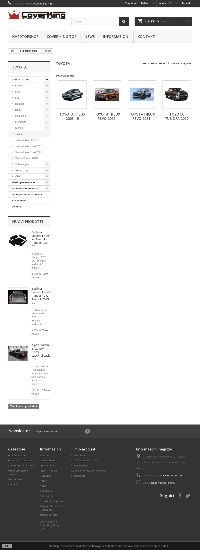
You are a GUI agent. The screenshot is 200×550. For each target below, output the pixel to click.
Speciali (44, 455)
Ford (17, 91)
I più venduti (47, 465)
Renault (19, 103)
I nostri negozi (48, 470)
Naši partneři (47, 496)
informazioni (116, 36)
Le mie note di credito (84, 460)
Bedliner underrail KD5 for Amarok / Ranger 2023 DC (40, 239)
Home (43, 480)
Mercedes (20, 121)
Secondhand (19, 200)
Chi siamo (46, 490)
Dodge (18, 85)
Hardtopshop (25, 36)
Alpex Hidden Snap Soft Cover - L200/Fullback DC (40, 352)
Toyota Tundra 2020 (26, 158)
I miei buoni (78, 475)
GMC (17, 176)
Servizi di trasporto (51, 501)
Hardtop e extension (24, 182)
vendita (16, 206)
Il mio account (83, 449)
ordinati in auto (21, 79)
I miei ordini (78, 455)
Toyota (18, 134)
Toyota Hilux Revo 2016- (28, 146)
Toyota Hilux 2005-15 (26, 140)
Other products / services (27, 194)
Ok (7, 546)
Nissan (18, 127)
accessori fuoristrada (25, 188)
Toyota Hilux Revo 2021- (28, 152)
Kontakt (146, 36)
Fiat (16, 97)
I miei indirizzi (79, 465)
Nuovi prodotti (27, 221)
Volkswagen (21, 164)
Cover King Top (61, 36)
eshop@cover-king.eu (162, 482)
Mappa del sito (48, 514)
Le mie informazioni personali (89, 470)
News (89, 36)
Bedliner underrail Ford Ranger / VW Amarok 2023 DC (40, 295)
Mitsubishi (20, 115)
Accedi (185, 3)
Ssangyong (21, 170)
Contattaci (131, 3)
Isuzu (17, 109)
